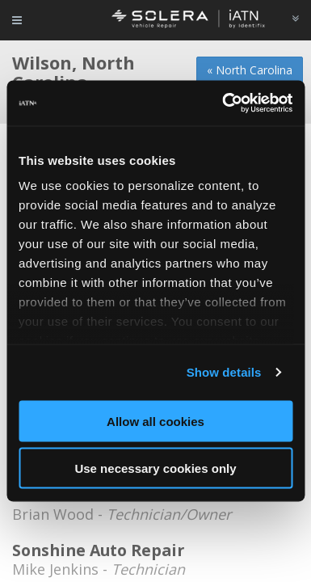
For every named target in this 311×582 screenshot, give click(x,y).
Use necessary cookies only (155, 468)
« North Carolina (249, 70)
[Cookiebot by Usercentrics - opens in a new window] (222, 103)
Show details (224, 372)
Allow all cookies (155, 421)
